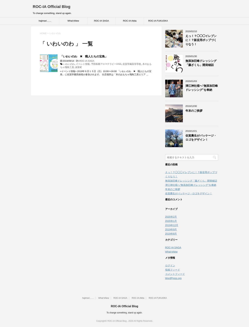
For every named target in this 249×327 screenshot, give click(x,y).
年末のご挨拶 (193, 110)
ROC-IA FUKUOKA (158, 20)
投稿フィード (172, 269)
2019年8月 (171, 233)
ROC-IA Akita (130, 20)
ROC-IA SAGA (101, 20)
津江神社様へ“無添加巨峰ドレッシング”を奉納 (201, 87)
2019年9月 (171, 229)
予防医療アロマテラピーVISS (106, 64)
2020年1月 (171, 221)
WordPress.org (173, 278)
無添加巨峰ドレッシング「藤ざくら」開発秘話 (201, 62)
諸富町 (78, 67)
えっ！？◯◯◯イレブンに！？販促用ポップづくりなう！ (201, 40)
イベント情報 (83, 64)
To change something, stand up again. (124, 312)
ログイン (170, 265)
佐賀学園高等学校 (132, 64)
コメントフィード (175, 274)
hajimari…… (45, 20)
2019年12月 (171, 225)
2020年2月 (171, 216)
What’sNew (73, 20)
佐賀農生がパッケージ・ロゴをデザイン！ (201, 137)
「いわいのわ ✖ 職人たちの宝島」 (84, 56)
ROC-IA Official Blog (51, 6)
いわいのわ (69, 64)
